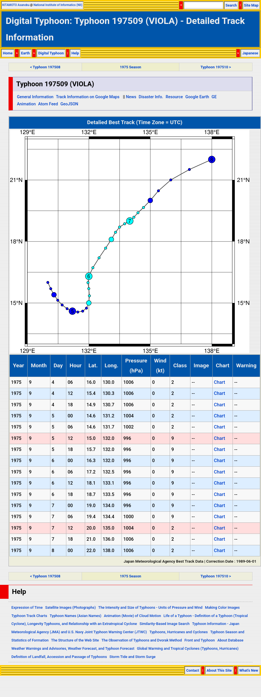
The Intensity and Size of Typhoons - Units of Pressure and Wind (150, 607)
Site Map (251, 5)
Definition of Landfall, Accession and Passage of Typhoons (59, 657)
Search (231, 5)
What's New (248, 670)
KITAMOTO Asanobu (15, 5)
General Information (35, 97)
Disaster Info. (151, 97)
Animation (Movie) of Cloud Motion (132, 616)
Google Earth (197, 97)
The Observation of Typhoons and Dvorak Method (141, 640)
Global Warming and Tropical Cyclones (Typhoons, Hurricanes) (188, 648)
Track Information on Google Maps (87, 97)
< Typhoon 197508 (45, 67)
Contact (192, 670)
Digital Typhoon (51, 53)
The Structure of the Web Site (75, 640)
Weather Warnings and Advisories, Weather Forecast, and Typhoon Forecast (72, 648)
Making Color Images (222, 607)
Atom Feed (48, 104)
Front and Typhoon (199, 640)
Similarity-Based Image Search (164, 624)
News (131, 97)
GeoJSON (69, 104)
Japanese (250, 53)
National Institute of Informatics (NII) (58, 5)
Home (8, 53)
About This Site (219, 670)
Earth (25, 53)
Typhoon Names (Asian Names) (75, 616)
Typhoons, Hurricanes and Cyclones (178, 632)
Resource (174, 97)
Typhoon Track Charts (29, 616)
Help (75, 53)
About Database (230, 640)
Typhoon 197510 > (216, 67)
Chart (219, 382)
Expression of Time (27, 607)
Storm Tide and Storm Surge (132, 657)
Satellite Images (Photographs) (70, 607)
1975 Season (130, 67)
